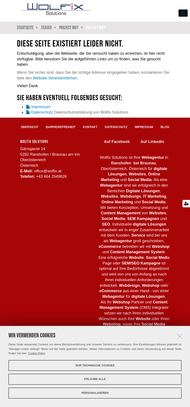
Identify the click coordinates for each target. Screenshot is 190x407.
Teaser (46, 27)
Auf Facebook (117, 141)
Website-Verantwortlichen (55, 78)
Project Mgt (69, 27)
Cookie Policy (36, 353)
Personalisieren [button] (95, 392)
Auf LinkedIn (152, 141)
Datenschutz (42, 112)
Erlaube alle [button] (95, 379)
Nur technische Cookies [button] (95, 365)
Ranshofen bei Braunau (133, 163)
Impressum (41, 107)
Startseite (25, 27)
